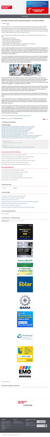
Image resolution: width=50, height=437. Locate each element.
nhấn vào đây (26, 32)
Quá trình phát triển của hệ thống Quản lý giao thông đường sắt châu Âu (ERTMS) (17, 177)
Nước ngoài (32, 147)
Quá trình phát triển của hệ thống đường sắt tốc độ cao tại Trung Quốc (15, 172)
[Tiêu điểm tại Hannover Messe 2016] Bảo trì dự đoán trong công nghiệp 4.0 (16, 130)
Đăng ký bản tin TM (17, 421)
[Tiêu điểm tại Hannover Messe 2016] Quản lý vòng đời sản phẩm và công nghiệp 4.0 (18, 127)
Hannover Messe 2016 (17, 32)
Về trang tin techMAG (6, 421)
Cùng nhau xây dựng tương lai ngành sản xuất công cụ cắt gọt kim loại (15, 158)
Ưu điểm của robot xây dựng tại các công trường (11, 205)
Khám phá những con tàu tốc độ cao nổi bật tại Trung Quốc (13, 170)
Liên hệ (3, 430)
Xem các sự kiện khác (6, 381)
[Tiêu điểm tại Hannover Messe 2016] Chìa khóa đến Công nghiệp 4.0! (15, 131)
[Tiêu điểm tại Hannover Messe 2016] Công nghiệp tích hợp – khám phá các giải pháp (18, 132)
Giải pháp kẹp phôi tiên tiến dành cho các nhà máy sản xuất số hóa (14, 154)
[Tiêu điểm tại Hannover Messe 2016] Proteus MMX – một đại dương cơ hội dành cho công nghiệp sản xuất (22, 135)
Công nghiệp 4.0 (6, 142)
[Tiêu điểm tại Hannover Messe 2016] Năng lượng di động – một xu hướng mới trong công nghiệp (20, 136)
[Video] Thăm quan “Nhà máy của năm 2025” (10, 199)
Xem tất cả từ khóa (5, 213)
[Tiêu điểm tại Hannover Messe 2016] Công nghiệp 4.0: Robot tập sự (14, 134)
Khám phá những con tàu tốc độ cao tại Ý (9, 179)
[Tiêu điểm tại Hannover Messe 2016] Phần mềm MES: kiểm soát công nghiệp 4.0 (17, 129)
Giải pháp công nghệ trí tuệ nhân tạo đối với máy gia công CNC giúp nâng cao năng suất (18, 160)
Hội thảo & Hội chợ (25, 147)
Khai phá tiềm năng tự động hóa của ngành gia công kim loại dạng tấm (15, 162)
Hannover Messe (19, 142)
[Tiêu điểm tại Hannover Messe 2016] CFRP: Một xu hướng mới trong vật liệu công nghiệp (18, 137)
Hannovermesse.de (9, 118)
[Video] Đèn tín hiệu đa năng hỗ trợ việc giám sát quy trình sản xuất (14, 203)
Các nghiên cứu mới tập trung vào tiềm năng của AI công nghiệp (14, 196)
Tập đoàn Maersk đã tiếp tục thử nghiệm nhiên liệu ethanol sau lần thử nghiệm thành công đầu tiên (20, 201)
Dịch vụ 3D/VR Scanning (18, 422)
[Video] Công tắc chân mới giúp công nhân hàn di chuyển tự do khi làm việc (16, 164)
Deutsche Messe (12, 142)
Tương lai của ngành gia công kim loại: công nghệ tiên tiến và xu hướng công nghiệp (17, 156)
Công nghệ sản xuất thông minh (9, 147)
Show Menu (25, 16)
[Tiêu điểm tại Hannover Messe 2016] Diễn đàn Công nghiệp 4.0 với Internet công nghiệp (18, 126)
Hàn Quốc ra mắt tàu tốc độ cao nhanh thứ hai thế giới (12, 175)
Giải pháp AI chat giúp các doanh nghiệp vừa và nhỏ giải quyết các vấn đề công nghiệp (18, 207)
